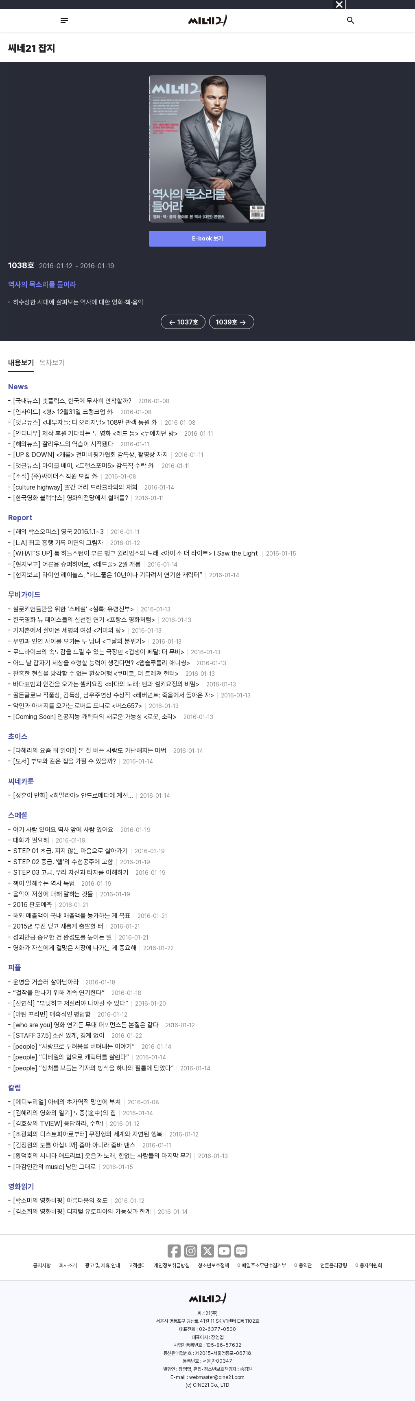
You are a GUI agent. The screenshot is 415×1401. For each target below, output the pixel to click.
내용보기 (21, 362)
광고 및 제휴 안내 (102, 1265)
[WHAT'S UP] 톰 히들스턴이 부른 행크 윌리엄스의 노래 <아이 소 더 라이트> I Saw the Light (136, 553)
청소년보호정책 (213, 1265)
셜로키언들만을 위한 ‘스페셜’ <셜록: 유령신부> (73, 609)
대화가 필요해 (31, 840)
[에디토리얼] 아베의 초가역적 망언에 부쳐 (67, 1102)
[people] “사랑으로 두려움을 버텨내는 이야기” (74, 1046)
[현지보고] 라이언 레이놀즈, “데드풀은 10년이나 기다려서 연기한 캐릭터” (107, 575)
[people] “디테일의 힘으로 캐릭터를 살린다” (71, 1057)
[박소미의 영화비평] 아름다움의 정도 (60, 1201)
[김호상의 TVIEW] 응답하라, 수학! (58, 1123)
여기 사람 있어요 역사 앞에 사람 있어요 (63, 830)
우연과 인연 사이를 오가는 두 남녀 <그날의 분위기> (79, 641)
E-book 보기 (207, 238)
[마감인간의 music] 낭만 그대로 (54, 1167)
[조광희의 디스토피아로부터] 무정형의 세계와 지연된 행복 (87, 1134)
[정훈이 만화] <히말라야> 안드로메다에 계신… (73, 795)
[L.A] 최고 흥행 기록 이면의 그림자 (58, 543)
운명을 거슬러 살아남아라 (46, 982)
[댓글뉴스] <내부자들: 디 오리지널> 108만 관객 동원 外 (85, 422)
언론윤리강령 (333, 1265)
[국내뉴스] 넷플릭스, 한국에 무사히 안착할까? (72, 401)
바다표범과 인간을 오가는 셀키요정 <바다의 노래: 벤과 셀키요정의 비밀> (106, 684)
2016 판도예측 (32, 905)
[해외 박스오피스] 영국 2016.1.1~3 (58, 532)
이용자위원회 (368, 1265)
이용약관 (303, 1265)
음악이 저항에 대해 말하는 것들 (53, 894)
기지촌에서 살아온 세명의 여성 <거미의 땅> (69, 630)
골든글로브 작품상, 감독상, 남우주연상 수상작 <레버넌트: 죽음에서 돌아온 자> (113, 695)
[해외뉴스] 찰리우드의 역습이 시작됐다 (63, 444)
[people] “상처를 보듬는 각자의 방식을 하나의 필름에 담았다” (93, 1068)
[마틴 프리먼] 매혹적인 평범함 (52, 1014)
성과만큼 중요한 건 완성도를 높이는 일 (62, 937)
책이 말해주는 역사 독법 (43, 883)
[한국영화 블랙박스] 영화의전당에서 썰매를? (70, 498)
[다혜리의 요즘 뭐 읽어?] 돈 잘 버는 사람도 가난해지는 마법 (89, 751)
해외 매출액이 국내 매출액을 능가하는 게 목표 (72, 916)
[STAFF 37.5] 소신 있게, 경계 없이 (59, 1035)
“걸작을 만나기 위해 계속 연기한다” (59, 993)
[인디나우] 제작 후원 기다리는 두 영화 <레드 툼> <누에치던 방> (95, 433)
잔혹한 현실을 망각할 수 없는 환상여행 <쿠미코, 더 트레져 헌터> (96, 673)
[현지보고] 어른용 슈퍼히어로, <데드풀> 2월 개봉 (77, 564)
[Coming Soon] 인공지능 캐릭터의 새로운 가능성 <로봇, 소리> (95, 717)
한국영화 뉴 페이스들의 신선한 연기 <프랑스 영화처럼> (84, 620)
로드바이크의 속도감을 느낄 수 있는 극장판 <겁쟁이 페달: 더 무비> (98, 652)
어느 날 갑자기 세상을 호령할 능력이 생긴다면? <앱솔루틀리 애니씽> (101, 663)
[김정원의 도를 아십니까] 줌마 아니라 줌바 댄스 (74, 1145)
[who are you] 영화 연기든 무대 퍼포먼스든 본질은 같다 (86, 1025)
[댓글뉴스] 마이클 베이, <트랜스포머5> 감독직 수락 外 (84, 466)
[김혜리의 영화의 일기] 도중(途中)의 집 (64, 1113)
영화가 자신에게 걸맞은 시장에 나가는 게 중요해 (74, 948)
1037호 (183, 322)
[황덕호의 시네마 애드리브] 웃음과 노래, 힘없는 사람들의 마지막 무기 (102, 1156)
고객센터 (137, 1265)
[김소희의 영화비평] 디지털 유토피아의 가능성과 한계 (82, 1212)
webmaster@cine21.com (217, 1377)
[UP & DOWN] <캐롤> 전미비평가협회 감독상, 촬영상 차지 (90, 455)
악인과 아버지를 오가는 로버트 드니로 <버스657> (77, 706)
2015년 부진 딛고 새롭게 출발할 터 (58, 926)
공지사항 (42, 1265)
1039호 (231, 322)
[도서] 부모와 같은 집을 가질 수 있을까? (64, 761)
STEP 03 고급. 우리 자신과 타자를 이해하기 (71, 872)
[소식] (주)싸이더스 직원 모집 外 (55, 476)
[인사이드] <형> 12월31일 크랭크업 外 (63, 412)
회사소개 (68, 1265)
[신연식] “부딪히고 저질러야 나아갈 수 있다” (70, 1003)
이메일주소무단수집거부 (261, 1265)
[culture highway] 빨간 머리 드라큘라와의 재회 (75, 487)
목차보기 (52, 362)
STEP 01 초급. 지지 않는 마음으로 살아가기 (70, 851)
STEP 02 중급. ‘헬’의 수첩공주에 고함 (63, 862)
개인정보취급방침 (172, 1265)
